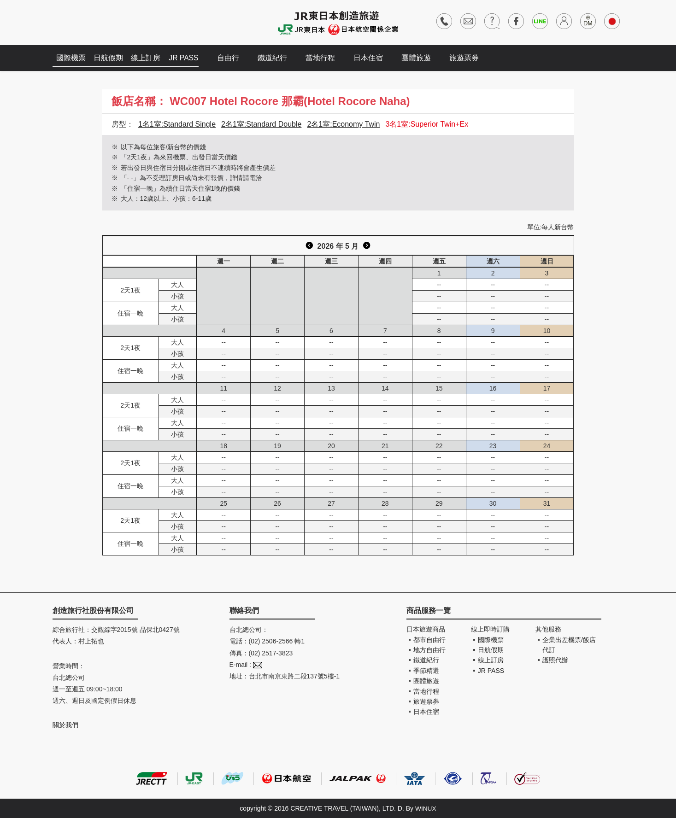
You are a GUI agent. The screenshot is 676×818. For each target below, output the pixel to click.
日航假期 (110, 58)
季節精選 (426, 670)
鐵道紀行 (277, 58)
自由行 (233, 58)
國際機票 (72, 58)
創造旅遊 (80, 22)
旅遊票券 (468, 58)
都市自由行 (429, 639)
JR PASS (188, 58)
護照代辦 (555, 660)
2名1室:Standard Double (261, 124)
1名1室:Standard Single (177, 124)
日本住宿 (373, 58)
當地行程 (325, 58)
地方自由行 (429, 650)
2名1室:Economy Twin (343, 124)
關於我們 (65, 725)
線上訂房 (149, 58)
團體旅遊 (420, 58)
